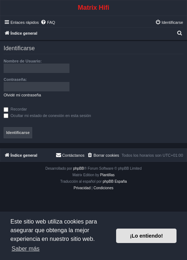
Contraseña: (15, 79)
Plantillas (107, 175)
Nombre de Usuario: (23, 61)
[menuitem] (48, 22)
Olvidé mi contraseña (22, 95)
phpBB (78, 168)
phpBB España (115, 181)
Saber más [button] (25, 249)
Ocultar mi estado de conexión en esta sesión (47, 115)
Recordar (15, 109)
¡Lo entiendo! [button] (146, 236)
